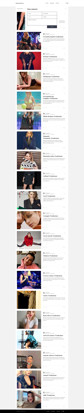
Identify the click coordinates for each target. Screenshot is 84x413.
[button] (52, 3)
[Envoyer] (52, 26)
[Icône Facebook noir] (66, 3)
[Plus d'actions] (65, 14)
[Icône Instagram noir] (67, 3)
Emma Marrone (20, 3)
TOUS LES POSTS (20, 8)
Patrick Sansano (23, 411)
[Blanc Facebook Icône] (62, 411)
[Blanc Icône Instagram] (63, 411)
